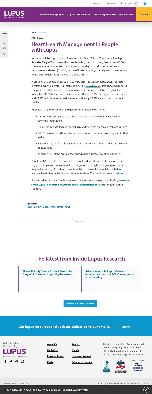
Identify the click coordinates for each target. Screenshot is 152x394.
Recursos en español (82, 363)
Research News (34, 207)
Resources (111, 3)
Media (50, 363)
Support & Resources (78, 14)
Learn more (82, 389)
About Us (96, 3)
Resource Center (55, 357)
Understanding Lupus (51, 14)
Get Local (126, 3)
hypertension (94, 87)
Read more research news (80, 305)
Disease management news (56, 207)
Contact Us (52, 351)
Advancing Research (104, 14)
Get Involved (125, 14)
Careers (76, 345)
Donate (144, 14)
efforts (120, 174)
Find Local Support (81, 357)
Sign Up (126, 328)
